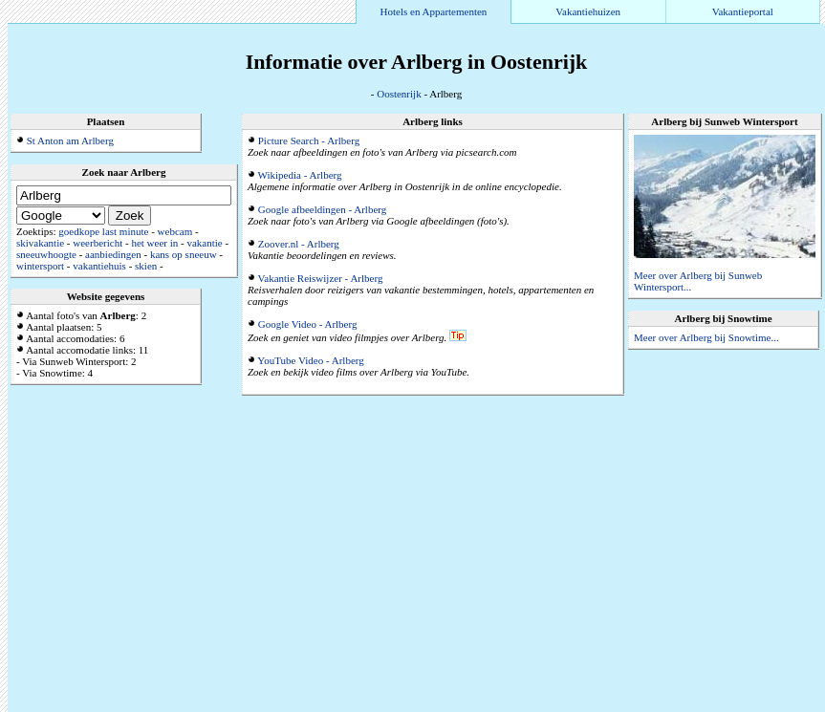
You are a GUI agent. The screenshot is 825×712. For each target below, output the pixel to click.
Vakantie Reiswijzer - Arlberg (320, 278)
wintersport (40, 265)
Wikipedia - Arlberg (300, 175)
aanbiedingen (113, 254)
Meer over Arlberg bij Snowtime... (706, 337)
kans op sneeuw (183, 254)
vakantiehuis (99, 265)
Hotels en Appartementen (434, 11)
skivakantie (40, 242)
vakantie (204, 242)
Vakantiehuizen (587, 11)
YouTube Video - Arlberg (310, 360)
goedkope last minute (103, 231)
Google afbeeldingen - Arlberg (322, 209)
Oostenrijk (399, 93)
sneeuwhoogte (46, 254)
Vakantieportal (742, 11)
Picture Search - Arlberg (308, 140)
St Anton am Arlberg (70, 140)
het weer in (154, 242)
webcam (175, 231)
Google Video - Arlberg (308, 324)
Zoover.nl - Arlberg (298, 243)
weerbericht (97, 242)
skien (146, 265)
